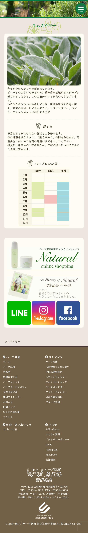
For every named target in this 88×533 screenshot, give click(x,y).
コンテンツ (56, 357)
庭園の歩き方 (10, 376)
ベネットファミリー (56, 376)
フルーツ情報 (53, 402)
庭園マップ (9, 407)
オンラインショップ (56, 382)
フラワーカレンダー (56, 392)
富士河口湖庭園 (11, 412)
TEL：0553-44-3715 (31, 490)
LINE (49, 444)
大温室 (6, 371)
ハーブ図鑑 (51, 361)
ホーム (6, 361)
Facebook (51, 454)
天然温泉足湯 (10, 392)
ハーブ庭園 (13, 357)
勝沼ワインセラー (12, 397)
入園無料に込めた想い (57, 366)
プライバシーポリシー (57, 439)
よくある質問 (53, 434)
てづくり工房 (10, 429)
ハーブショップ (11, 382)
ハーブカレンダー (55, 387)
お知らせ (8, 402)
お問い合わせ (53, 429)
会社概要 (50, 459)
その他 (53, 425)
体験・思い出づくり (18, 425)
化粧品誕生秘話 (54, 371)
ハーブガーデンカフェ (15, 387)
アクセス (8, 417)
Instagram (51, 449)
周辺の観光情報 (54, 397)
